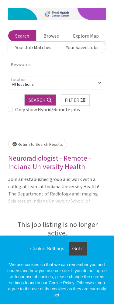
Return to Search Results (37, 144)
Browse (51, 36)
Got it (78, 248)
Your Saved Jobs (82, 47)
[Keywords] (57, 64)
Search (22, 36)
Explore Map (86, 36)
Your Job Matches (33, 47)
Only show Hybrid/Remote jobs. (48, 109)
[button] (75, 100)
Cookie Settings (47, 248)
